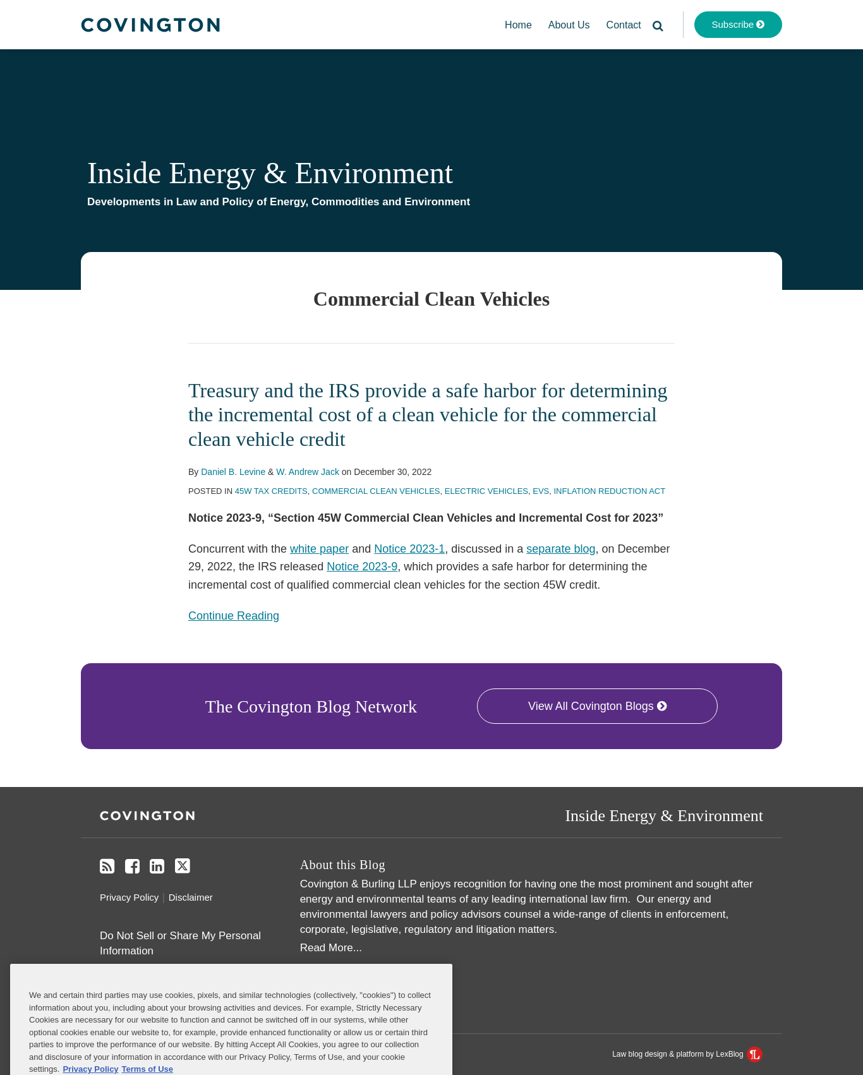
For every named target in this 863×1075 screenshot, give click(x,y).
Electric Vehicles (486, 491)
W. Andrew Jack (307, 472)
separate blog (560, 549)
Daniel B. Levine (233, 472)
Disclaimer (191, 897)
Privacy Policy (129, 897)
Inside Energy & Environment (270, 172)
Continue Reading (233, 616)
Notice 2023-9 (362, 566)
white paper (319, 549)
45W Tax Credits (271, 491)
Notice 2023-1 (409, 549)
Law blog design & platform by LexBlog (687, 1054)
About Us (569, 25)
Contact (624, 25)
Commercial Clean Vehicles (376, 491)
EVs (541, 491)
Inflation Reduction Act (609, 491)
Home (518, 25)
